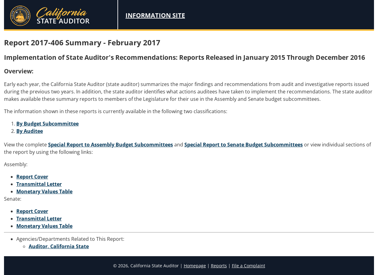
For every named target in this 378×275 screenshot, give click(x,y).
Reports (219, 266)
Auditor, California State (59, 246)
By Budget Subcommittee (47, 123)
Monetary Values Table (44, 191)
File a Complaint (248, 266)
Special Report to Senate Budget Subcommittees (243, 144)
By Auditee (29, 131)
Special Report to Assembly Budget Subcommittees (110, 144)
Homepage (195, 266)
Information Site (155, 15)
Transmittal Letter (39, 184)
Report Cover (32, 176)
